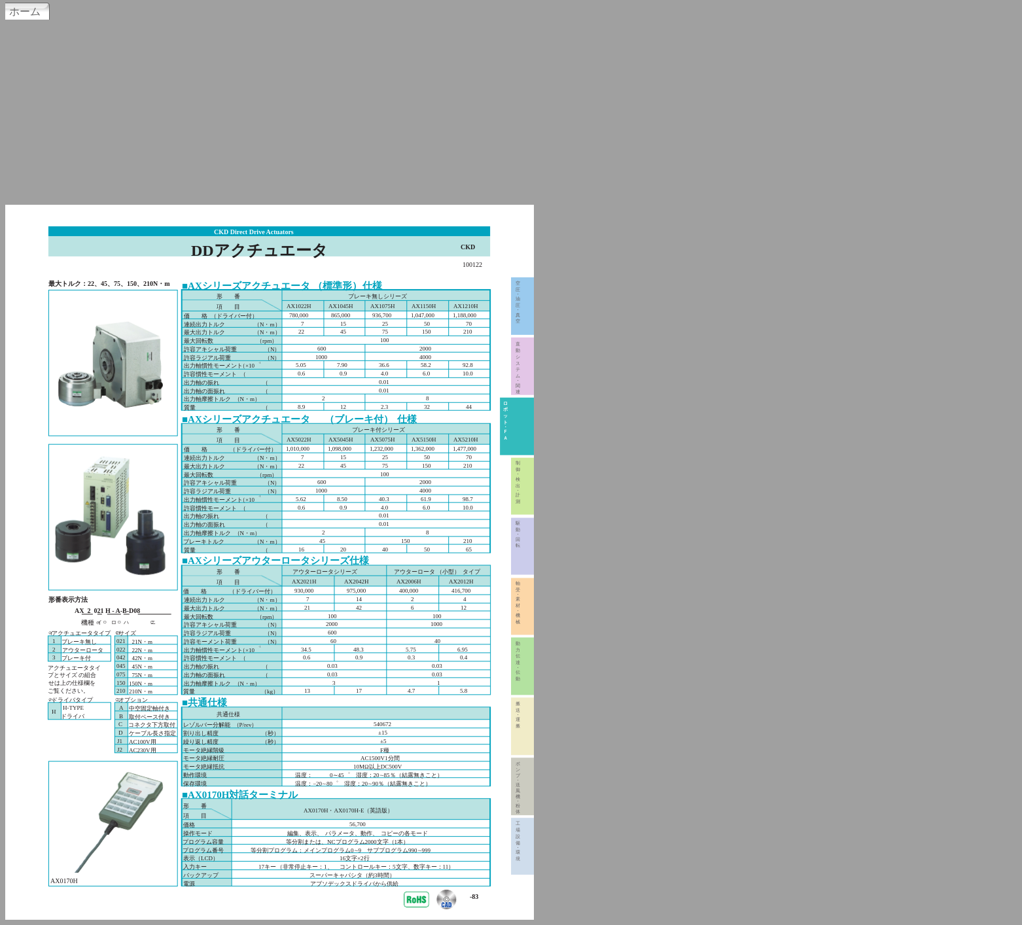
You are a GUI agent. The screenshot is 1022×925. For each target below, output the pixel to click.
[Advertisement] (511, 110)
